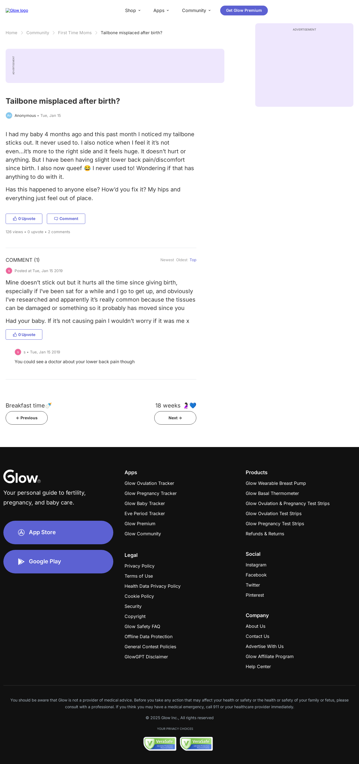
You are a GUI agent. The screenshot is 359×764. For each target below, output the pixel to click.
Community (37, 32)
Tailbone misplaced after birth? (131, 32)
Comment (66, 218)
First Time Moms (75, 32)
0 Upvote (24, 218)
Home (11, 32)
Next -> (175, 417)
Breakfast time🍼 (29, 405)
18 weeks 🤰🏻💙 (175, 405)
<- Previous (27, 417)
